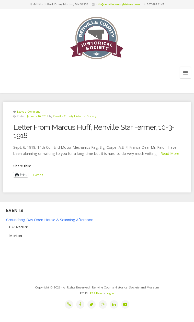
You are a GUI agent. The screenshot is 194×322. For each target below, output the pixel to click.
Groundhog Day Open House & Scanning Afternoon (49, 219)
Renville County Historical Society (74, 116)
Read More (170, 153)
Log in (110, 293)
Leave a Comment (28, 111)
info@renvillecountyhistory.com (118, 4)
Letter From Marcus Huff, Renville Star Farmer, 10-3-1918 (94, 131)
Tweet (37, 175)
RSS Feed (96, 293)
